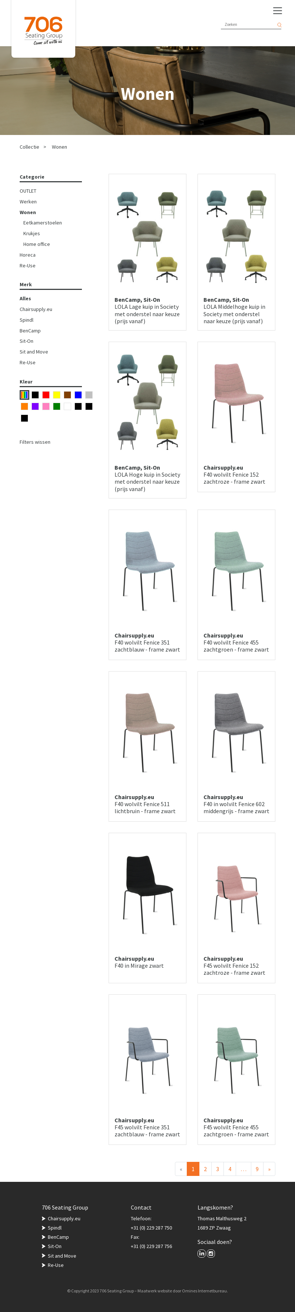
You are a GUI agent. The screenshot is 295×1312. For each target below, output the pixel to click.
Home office (36, 244)
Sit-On (26, 341)
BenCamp (30, 330)
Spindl (26, 320)
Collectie (29, 146)
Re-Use (28, 265)
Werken (28, 201)
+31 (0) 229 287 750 (151, 1227)
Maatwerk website (154, 1291)
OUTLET (28, 190)
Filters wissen (35, 442)
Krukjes (31, 233)
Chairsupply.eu (36, 309)
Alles (25, 298)
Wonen (59, 146)
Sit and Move (34, 351)
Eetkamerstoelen (42, 222)
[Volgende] (269, 1169)
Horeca (28, 254)
